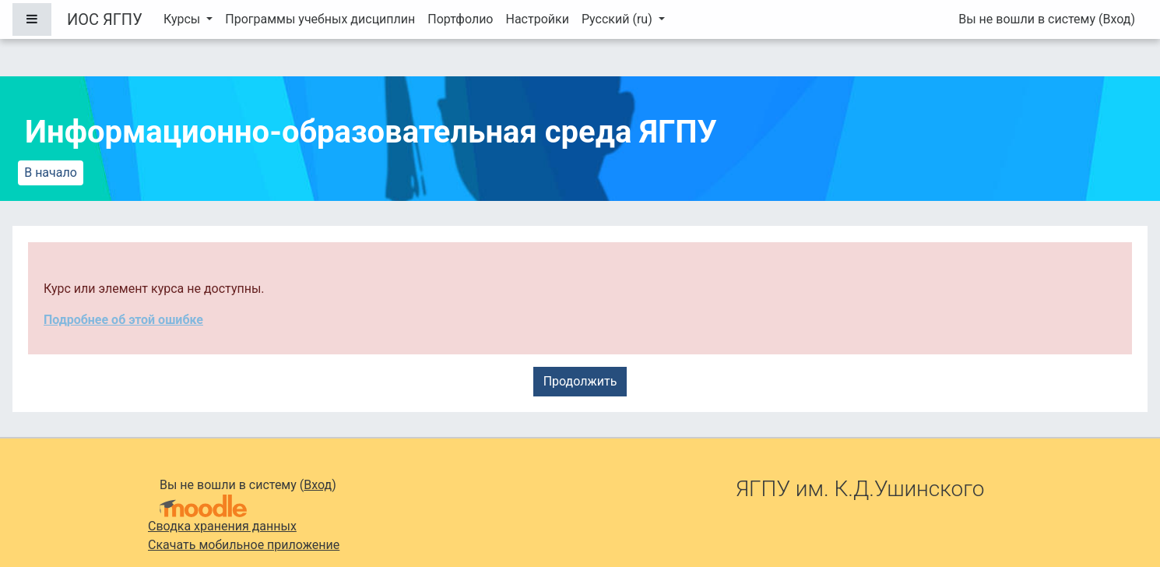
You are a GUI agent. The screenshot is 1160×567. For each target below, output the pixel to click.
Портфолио (460, 19)
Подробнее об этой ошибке (123, 319)
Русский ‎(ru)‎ (619, 19)
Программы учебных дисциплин (320, 19)
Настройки (536, 19)
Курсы (183, 19)
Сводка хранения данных (222, 526)
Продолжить (580, 381)
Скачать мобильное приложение (243, 544)
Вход (1116, 19)
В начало (50, 172)
